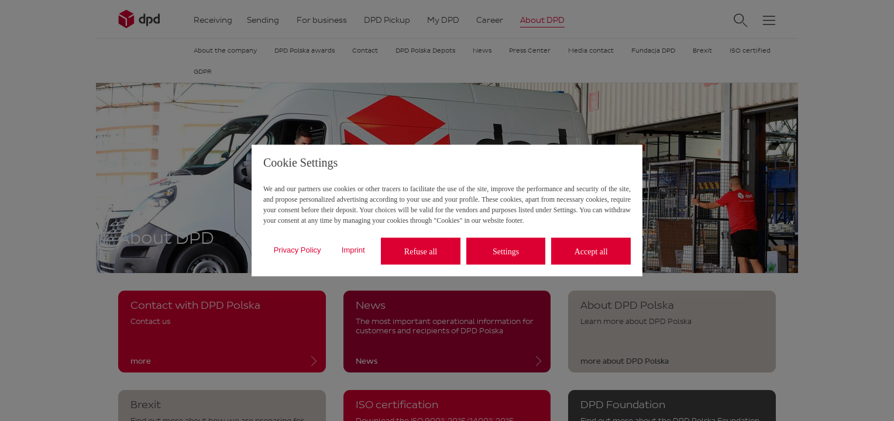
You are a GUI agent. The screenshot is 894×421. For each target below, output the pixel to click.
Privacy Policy (297, 249)
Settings (506, 251)
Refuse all (420, 251)
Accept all (591, 251)
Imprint (353, 249)
